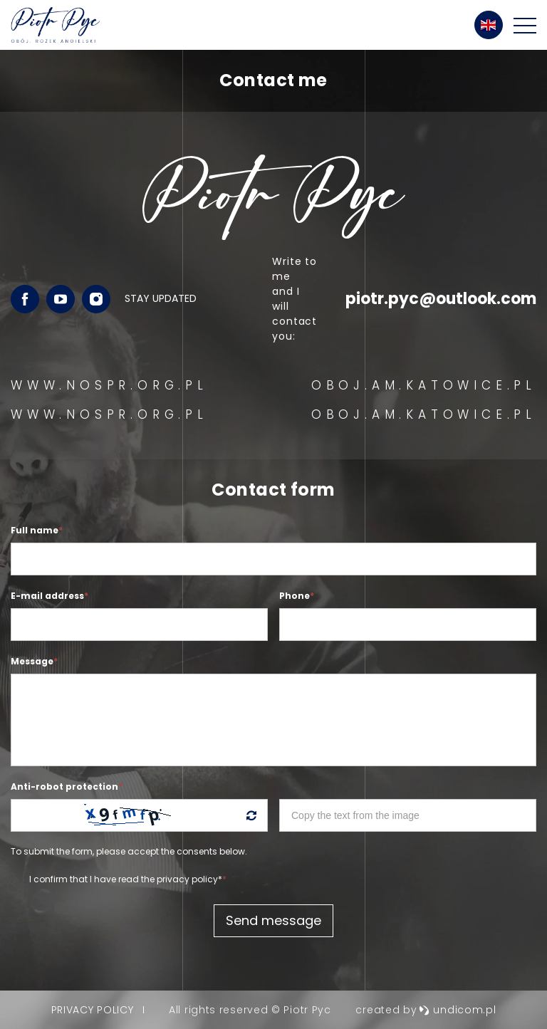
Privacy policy (92, 1010)
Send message (273, 920)
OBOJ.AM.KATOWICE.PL (423, 385)
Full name (37, 530)
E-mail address (49, 596)
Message (34, 661)
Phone (296, 596)
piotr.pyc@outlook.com (440, 299)
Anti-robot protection (67, 786)
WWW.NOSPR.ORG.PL (109, 385)
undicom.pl (457, 1010)
